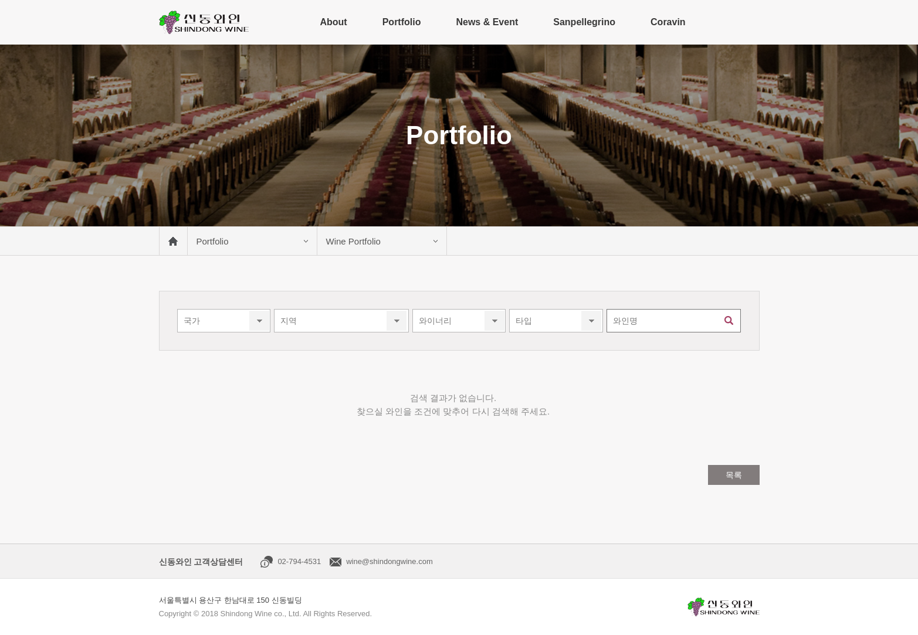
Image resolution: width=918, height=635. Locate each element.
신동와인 (204, 22)
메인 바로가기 (173, 241)
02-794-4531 (299, 561)
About (333, 22)
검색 (729, 321)
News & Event (487, 22)
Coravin (668, 22)
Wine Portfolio (353, 241)
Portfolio (401, 22)
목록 (734, 475)
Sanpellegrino (584, 22)
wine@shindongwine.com (389, 561)
